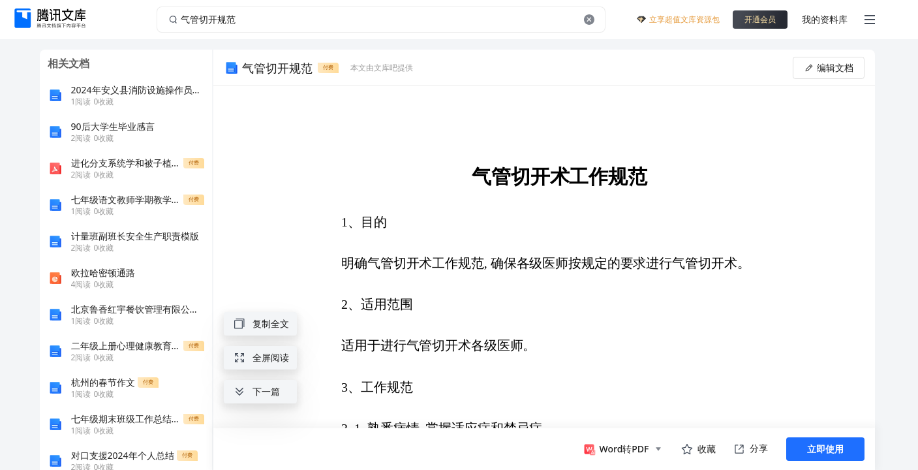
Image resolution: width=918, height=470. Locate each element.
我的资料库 (825, 19)
